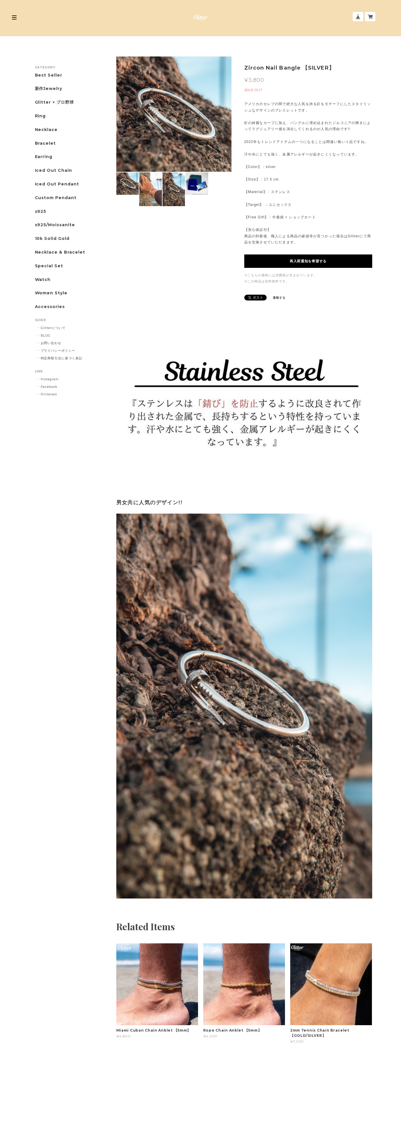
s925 (41, 211)
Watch (43, 279)
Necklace (46, 129)
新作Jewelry (49, 88)
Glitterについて (53, 328)
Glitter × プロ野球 (54, 102)
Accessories (50, 306)
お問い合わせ (51, 343)
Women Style (51, 293)
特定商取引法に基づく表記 (62, 358)
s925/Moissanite (55, 224)
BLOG (46, 335)
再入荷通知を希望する (308, 261)
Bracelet (45, 143)
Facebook (49, 387)
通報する (279, 298)
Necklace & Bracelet (60, 252)
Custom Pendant (55, 197)
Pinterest (49, 394)
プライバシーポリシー (58, 351)
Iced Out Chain (53, 170)
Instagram (50, 379)
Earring (44, 156)
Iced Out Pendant (57, 184)
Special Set (49, 265)
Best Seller (49, 75)
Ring (40, 116)
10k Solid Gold (52, 238)
